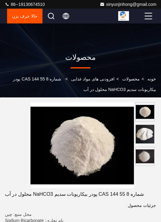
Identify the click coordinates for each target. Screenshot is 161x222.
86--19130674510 (25, 4)
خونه (151, 78)
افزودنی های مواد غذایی (93, 78)
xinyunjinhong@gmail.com (128, 4)
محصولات (131, 78)
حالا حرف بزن (25, 16)
